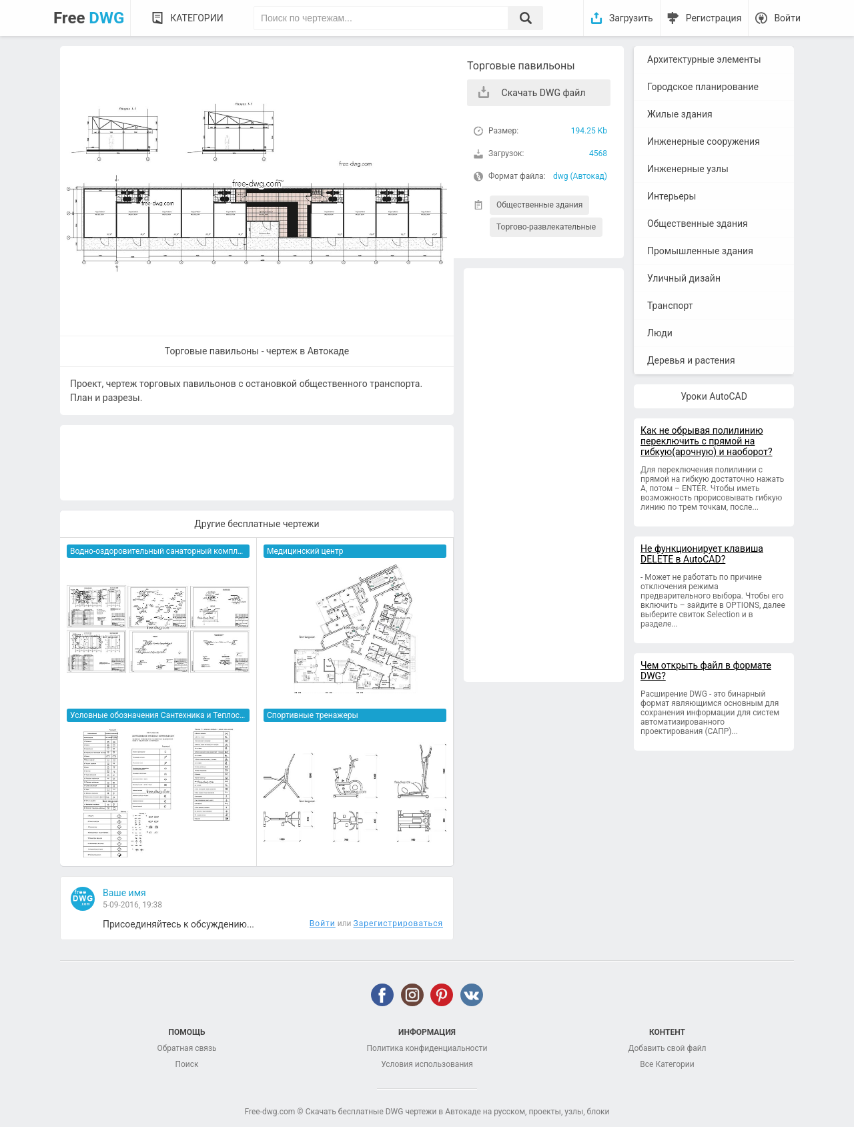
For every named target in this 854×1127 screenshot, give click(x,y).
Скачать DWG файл (544, 92)
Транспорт (670, 305)
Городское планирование (703, 86)
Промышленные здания (700, 251)
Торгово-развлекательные (546, 227)
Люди (660, 333)
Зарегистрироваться (398, 923)
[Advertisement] (543, 475)
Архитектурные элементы (704, 59)
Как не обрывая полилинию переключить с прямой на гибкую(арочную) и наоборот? (706, 441)
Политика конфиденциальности (427, 1048)
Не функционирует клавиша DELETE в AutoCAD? (701, 554)
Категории (196, 18)
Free (88, 18)
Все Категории (667, 1064)
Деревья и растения (691, 360)
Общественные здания (539, 205)
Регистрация (714, 18)
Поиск (186, 1064)
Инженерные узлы (688, 168)
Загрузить (631, 18)
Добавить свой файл (667, 1048)
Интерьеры (671, 196)
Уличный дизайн (684, 278)
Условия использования (427, 1064)
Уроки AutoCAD (714, 396)
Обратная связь (186, 1048)
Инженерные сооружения (703, 141)
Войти (787, 18)
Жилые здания (680, 114)
